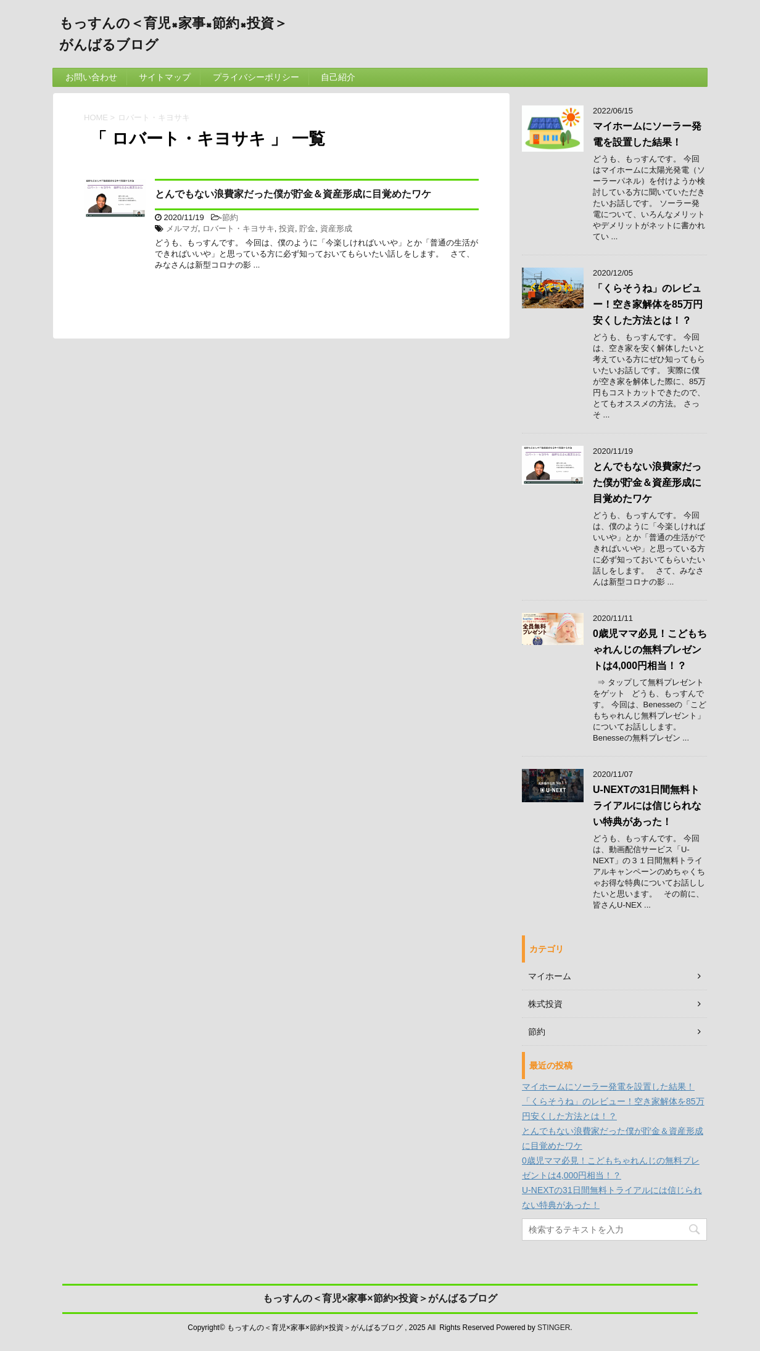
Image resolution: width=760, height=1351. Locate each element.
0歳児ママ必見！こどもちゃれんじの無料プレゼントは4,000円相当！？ (650, 649)
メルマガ (182, 228)
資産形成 (336, 228)
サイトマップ (165, 77)
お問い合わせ (91, 77)
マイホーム (549, 976)
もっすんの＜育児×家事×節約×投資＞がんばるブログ (380, 1298)
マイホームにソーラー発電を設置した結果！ (608, 1086)
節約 (230, 217)
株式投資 (545, 1004)
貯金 (307, 228)
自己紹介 (338, 77)
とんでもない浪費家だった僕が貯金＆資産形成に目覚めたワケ (293, 194)
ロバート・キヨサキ (238, 228)
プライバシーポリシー (256, 77)
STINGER (553, 1327)
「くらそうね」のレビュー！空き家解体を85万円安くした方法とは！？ (648, 304)
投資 (287, 228)
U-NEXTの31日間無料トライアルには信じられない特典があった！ (647, 805)
